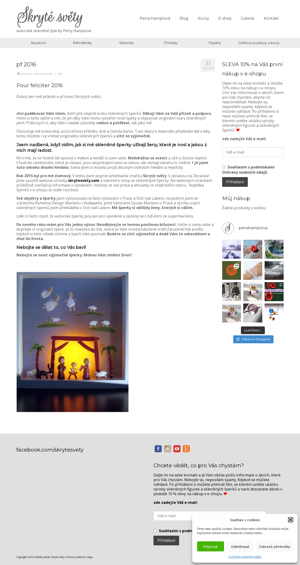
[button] (290, 519)
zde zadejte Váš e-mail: (244, 138)
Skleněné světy (43, 73)
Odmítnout (240, 546)
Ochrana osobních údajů (245, 557)
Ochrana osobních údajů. (80, 557)
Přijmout (210, 546)
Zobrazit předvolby (274, 546)
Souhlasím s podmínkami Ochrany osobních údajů (248, 170)
